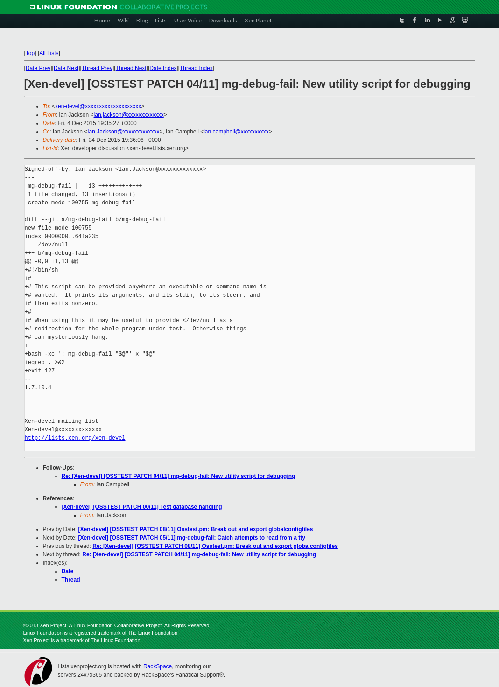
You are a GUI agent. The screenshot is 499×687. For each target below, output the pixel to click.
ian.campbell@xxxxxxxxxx (236, 131)
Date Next (66, 68)
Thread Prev (97, 68)
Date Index (162, 68)
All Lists (48, 53)
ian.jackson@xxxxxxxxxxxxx (129, 115)
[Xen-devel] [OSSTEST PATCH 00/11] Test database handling (142, 507)
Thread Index (196, 68)
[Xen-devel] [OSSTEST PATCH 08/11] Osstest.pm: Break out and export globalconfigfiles (195, 529)
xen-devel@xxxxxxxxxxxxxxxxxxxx (98, 106)
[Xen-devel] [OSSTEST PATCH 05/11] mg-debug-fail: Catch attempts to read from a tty (191, 537)
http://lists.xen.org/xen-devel (75, 438)
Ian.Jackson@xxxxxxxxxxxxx (123, 131)
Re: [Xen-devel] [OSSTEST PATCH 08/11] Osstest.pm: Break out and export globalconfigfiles (215, 546)
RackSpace (157, 666)
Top (30, 53)
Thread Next (131, 68)
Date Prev (38, 68)
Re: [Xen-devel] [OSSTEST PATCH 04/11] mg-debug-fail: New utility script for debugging (178, 476)
